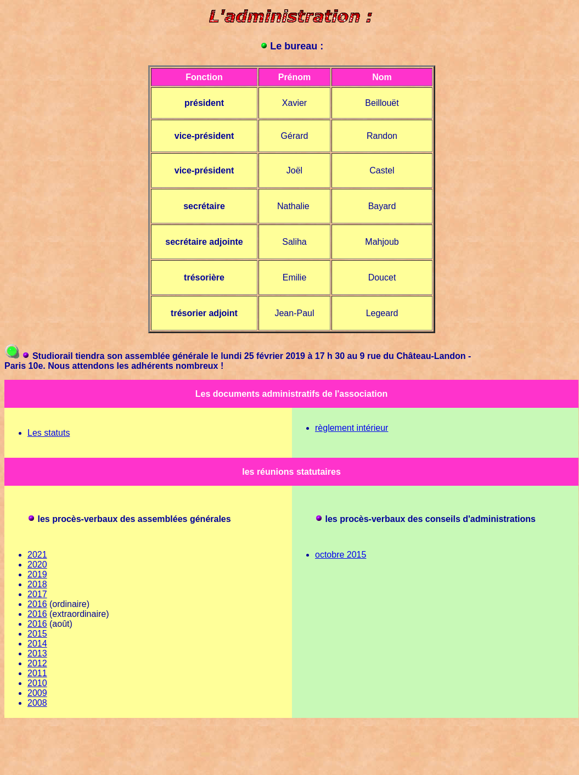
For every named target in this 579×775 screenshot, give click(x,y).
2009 (37, 693)
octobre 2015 (340, 554)
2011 (37, 673)
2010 (37, 683)
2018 (37, 584)
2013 (37, 653)
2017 (37, 594)
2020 (37, 564)
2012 (37, 663)
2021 (37, 554)
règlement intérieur (351, 428)
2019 (37, 574)
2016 (37, 604)
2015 (37, 633)
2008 (37, 702)
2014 (37, 643)
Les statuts (48, 432)
